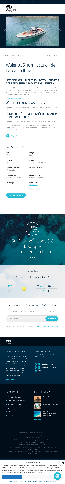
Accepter (11, 477)
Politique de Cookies (16, 481)
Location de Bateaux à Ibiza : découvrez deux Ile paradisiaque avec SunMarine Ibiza (32, 453)
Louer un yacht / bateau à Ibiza (32, 442)
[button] (62, 463)
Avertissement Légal (49, 481)
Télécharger (34, 185)
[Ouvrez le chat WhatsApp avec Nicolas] (36, 364)
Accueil (8, 55)
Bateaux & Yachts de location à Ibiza (32, 445)
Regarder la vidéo (18, 136)
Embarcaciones (18, 55)
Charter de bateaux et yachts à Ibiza (32, 432)
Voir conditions (16, 195)
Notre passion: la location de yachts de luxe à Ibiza (32, 440)
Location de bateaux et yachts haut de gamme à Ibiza (32, 435)
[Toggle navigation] (56, 9)
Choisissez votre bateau (16, 401)
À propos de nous (14, 397)
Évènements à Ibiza (15, 404)
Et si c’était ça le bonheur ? (32, 437)
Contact (11, 415)
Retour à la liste (52, 55)
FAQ (9, 412)
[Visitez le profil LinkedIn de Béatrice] (39, 367)
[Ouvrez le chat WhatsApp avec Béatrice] (36, 367)
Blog (10, 408)
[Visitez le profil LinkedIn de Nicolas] (39, 364)
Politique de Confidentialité (33, 481)
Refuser (32, 477)
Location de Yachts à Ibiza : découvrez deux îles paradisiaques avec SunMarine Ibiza (32, 448)
